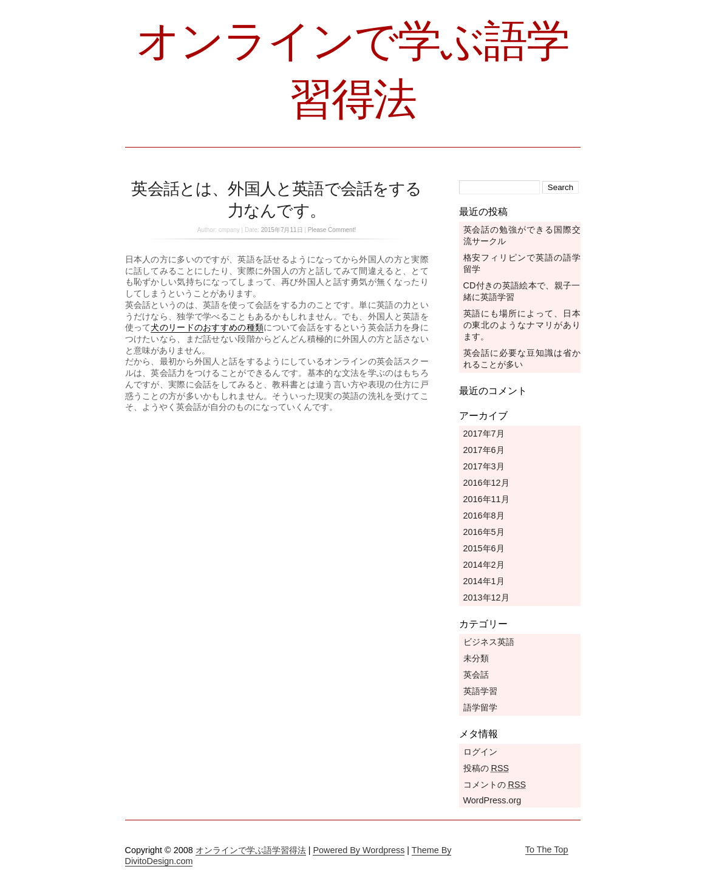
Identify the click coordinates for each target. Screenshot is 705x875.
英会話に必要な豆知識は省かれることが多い (522, 358)
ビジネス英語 (488, 642)
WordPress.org (492, 800)
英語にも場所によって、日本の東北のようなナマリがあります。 (522, 324)
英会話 (476, 674)
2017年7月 (484, 433)
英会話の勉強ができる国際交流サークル (522, 235)
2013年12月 (486, 597)
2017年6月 (484, 450)
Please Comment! (332, 229)
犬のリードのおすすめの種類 (207, 327)
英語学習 (480, 691)
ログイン (480, 752)
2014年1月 (484, 581)
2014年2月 (484, 565)
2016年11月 (486, 499)
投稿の (486, 768)
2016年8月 (484, 515)
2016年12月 (486, 483)
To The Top (546, 849)
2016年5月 (484, 532)
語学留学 (480, 707)
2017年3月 (484, 466)
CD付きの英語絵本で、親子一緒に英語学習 (522, 291)
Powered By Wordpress (358, 850)
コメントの (494, 784)
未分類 (476, 658)
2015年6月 (484, 548)
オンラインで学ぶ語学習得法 (251, 850)
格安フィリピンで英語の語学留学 (522, 263)
